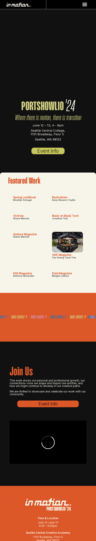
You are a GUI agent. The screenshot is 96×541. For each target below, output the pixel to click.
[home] (25, 4)
